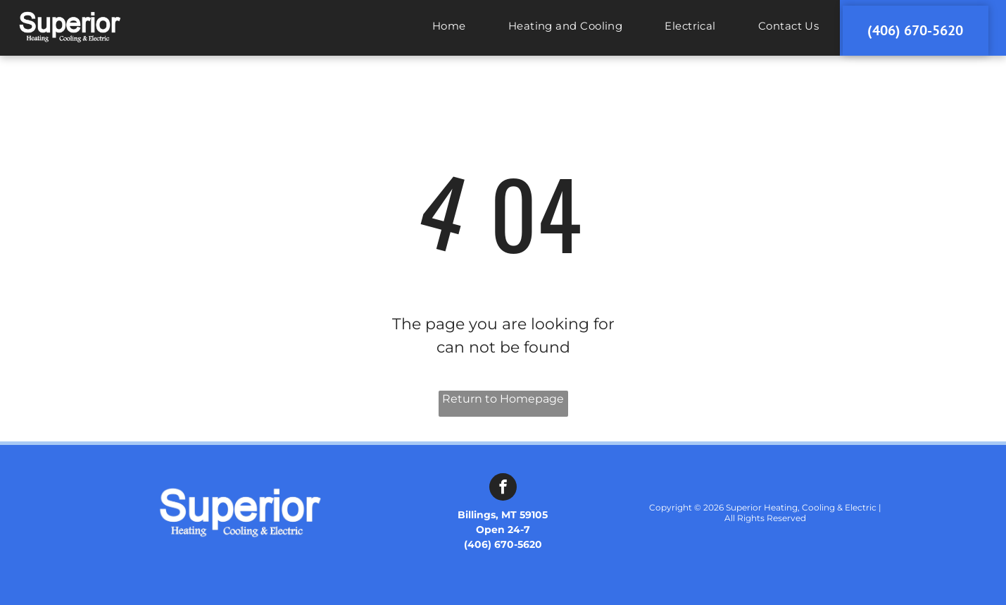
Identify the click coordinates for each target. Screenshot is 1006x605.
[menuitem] (449, 32)
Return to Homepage (503, 398)
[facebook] (503, 488)
